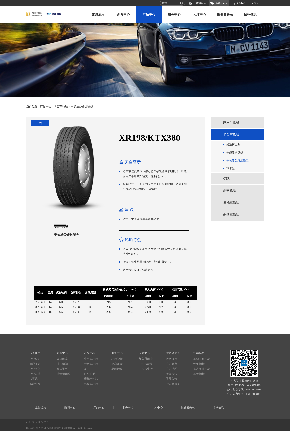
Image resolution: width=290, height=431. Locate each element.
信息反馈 (117, 363)
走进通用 (98, 14)
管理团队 (34, 363)
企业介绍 (34, 358)
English (254, 3)
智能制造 (34, 383)
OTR (226, 178)
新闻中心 (123, 14)
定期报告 (171, 373)
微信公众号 (222, 3)
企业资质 (34, 373)
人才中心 (199, 14)
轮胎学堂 (117, 358)
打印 (40, 123)
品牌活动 (117, 368)
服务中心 (174, 14)
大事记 (33, 378)
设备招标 (199, 363)
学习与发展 (146, 363)
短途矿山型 (233, 144)
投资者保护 (173, 383)
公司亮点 (171, 363)
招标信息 (250, 14)
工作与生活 (146, 368)
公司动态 (62, 358)
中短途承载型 (234, 152)
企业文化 (34, 368)
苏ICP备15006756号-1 (37, 422)
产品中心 (149, 14)
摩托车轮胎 (231, 202)
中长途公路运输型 (82, 106)
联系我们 (241, 3)
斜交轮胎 (229, 190)
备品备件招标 (201, 368)
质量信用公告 (65, 373)
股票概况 (171, 358)
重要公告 (171, 378)
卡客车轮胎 (61, 106)
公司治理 (171, 368)
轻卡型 (230, 168)
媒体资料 (62, 368)
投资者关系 (225, 14)
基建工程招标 (201, 358)
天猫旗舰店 (200, 3)
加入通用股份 (147, 358)
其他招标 (199, 373)
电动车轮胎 (231, 214)
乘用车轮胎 (231, 122)
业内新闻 (62, 363)
